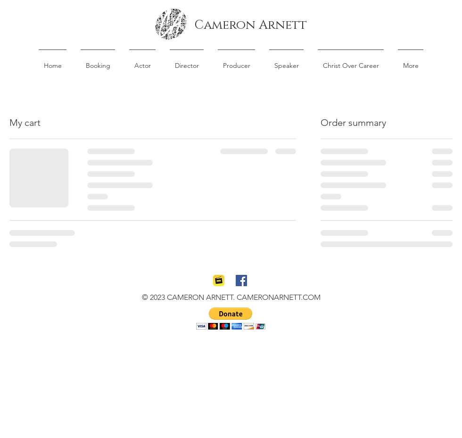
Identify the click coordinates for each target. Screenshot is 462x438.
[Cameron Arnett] (250, 25)
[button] (230, 318)
